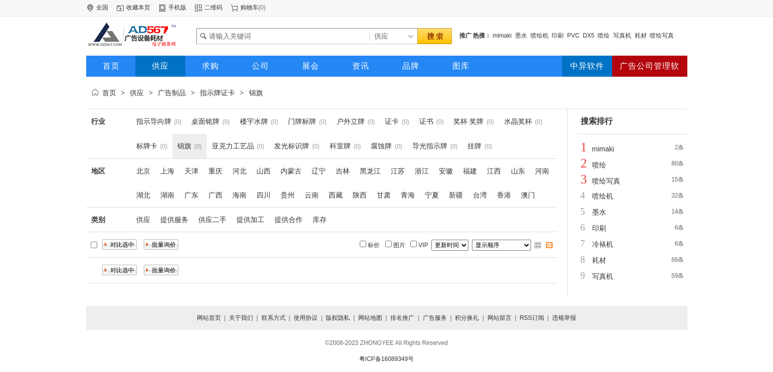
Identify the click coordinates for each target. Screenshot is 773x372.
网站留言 (499, 317)
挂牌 (474, 146)
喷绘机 (540, 35)
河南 (542, 171)
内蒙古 (291, 171)
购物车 (249, 7)
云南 (312, 195)
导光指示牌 (429, 146)
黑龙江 (370, 171)
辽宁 (319, 171)
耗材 (641, 35)
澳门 (528, 195)
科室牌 (340, 146)
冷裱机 (602, 244)
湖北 (143, 195)
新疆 (456, 195)
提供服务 (174, 220)
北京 (143, 171)
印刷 (558, 35)
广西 (215, 195)
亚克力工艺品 (233, 146)
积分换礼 (467, 317)
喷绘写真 (662, 35)
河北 (239, 171)
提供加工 (250, 220)
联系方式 (274, 317)
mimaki (501, 35)
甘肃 (384, 195)
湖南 (167, 195)
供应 (137, 93)
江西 (494, 171)
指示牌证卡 (217, 93)
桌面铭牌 (205, 121)
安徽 (446, 171)
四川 (263, 195)
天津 (191, 171)
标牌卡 (146, 146)
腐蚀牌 (381, 146)
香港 (504, 195)
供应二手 (212, 220)
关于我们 (241, 317)
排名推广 (402, 317)
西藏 (336, 195)
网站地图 (370, 317)
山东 (518, 171)
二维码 (213, 7)
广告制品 (172, 93)
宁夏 (432, 195)
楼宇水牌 (254, 121)
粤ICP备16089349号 (386, 358)
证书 (426, 121)
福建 (470, 171)
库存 (320, 220)
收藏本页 (138, 7)
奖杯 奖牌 (468, 121)
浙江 (422, 171)
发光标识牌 (291, 146)
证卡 (392, 121)
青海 (408, 195)
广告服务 (435, 317)
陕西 (360, 195)
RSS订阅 (532, 317)
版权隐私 (338, 317)
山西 (263, 171)
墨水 (521, 35)
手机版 (177, 7)
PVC (573, 35)
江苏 (398, 171)
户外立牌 (351, 121)
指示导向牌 (153, 121)
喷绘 (604, 35)
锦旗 (256, 93)
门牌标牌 (302, 121)
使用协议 (306, 317)
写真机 (622, 35)
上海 (167, 171)
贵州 (288, 195)
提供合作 (289, 220)
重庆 (215, 171)
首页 (109, 93)
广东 (191, 195)
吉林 (343, 171)
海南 (239, 195)
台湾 (480, 195)
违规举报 (564, 317)
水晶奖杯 (518, 121)
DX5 (588, 35)
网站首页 (209, 317)
